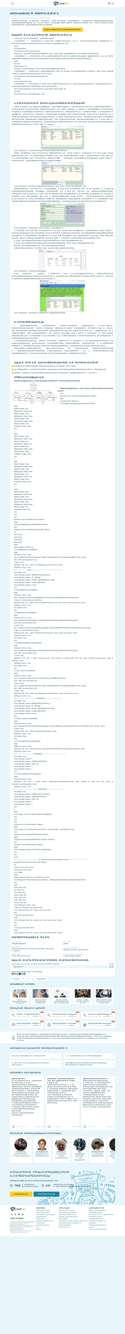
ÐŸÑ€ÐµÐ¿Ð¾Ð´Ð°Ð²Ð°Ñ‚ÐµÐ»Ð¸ (97, 1225)
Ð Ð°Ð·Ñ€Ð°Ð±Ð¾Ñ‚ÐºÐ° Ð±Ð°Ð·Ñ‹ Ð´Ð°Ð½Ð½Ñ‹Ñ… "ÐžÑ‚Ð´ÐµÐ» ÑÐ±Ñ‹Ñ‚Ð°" (32, 18)
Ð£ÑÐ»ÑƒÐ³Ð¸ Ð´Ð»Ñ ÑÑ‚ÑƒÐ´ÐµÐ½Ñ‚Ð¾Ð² (101, 1214)
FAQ (37, 1227)
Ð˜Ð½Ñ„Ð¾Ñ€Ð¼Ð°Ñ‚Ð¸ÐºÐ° (21, 956)
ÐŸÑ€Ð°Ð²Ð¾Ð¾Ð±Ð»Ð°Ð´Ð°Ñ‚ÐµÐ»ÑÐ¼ (70, 1223)
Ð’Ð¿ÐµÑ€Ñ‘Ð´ (41, 979)
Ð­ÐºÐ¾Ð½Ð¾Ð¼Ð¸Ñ (42, 1216)
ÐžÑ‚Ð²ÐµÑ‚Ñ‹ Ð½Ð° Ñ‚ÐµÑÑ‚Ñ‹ (97, 1221)
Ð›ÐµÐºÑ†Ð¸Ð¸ (92, 1223)
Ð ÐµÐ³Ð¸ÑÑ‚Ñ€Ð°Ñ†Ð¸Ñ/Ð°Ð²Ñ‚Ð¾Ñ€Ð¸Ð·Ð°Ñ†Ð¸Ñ (62, 29)
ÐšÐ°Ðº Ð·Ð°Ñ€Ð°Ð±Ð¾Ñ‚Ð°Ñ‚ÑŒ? (98, 1229)
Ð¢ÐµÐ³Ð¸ (38, 1229)
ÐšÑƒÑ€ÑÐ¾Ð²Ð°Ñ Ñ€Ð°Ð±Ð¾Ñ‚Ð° (76, 950)
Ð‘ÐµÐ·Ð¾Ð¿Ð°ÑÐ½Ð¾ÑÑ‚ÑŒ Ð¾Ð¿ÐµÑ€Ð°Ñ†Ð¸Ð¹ (73, 1221)
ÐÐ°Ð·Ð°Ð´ (16, 979)
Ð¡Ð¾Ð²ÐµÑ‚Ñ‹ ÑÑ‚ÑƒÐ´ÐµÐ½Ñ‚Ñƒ (45, 1214)
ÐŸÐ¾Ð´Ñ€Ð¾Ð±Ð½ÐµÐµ (46, 1194)
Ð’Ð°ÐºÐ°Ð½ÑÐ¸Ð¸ (64, 1227)
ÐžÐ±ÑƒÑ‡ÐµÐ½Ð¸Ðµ (21, 1194)
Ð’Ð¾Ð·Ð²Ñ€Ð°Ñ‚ (63, 1218)
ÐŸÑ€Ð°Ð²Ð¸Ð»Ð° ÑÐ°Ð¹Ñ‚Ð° (67, 1210)
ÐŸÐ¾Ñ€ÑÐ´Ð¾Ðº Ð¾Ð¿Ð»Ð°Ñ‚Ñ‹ (68, 1216)
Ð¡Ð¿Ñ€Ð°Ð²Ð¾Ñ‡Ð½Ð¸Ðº (43, 1225)
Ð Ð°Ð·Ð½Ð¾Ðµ (40, 1223)
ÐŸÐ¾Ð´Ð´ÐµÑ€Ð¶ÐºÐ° (65, 1225)
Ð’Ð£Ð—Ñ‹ (91, 1227)
